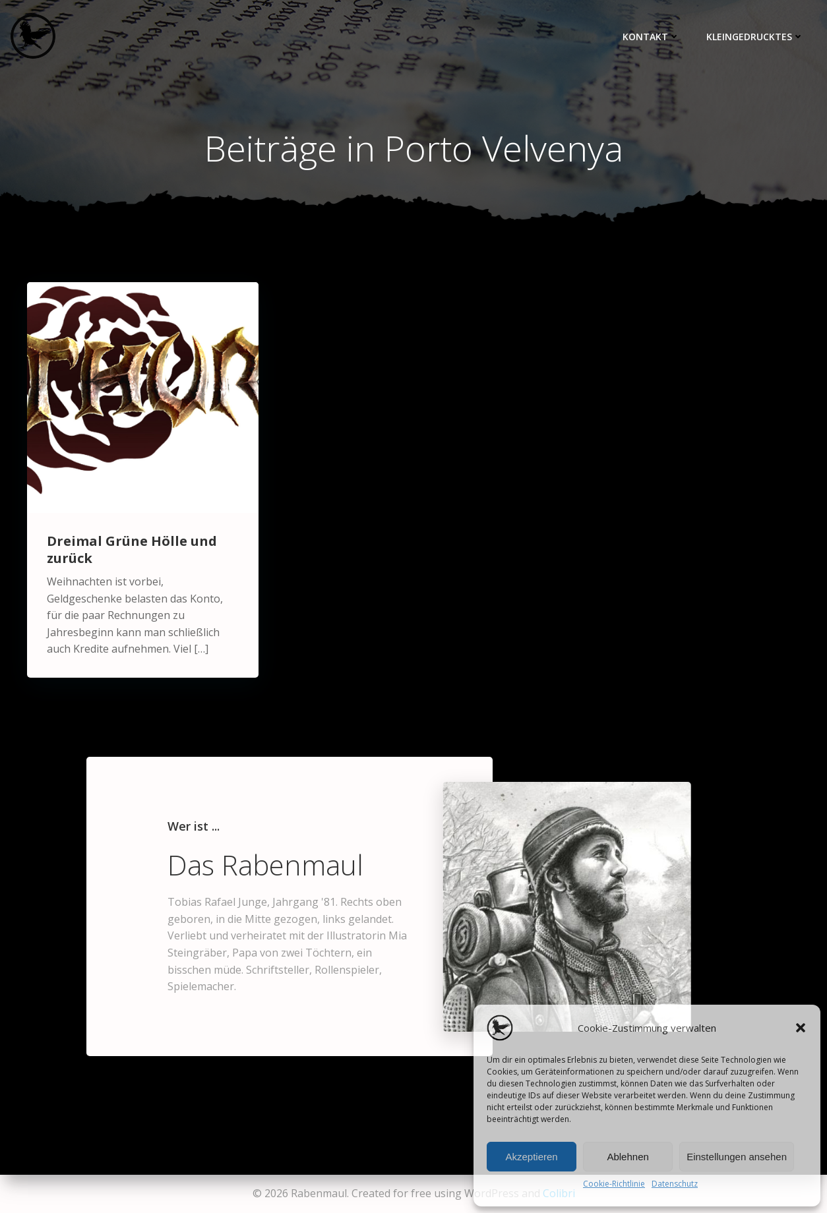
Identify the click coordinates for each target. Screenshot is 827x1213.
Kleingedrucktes (755, 36)
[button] (800, 1027)
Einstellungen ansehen (737, 1156)
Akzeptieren (531, 1156)
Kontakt (651, 36)
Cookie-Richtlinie (614, 1183)
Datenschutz (675, 1183)
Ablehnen (627, 1156)
